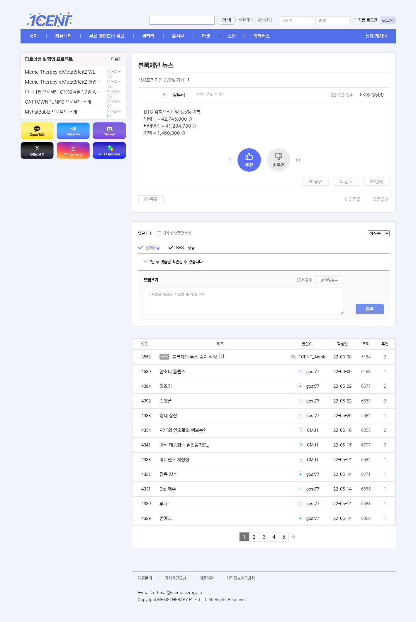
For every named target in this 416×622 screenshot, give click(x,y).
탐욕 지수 (168, 474)
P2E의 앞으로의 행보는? (182, 430)
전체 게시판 (376, 36)
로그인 (388, 20)
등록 (370, 309)
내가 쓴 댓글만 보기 (177, 233)
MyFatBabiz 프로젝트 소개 (51, 111)
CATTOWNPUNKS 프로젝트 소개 (58, 101)
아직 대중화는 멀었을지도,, (184, 445)
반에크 (165, 518)
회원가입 (246, 20)
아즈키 (165, 386)
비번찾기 (265, 20)
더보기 (116, 59)
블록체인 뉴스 (155, 65)
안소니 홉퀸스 (172, 371)
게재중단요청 (175, 578)
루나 (163, 503)
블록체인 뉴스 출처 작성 (194, 357)
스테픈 (165, 401)
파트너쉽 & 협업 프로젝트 (49, 59)
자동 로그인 (367, 20)
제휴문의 (145, 578)
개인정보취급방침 (241, 578)
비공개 (307, 280)
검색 (226, 20)
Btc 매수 (167, 489)
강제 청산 (168, 415)
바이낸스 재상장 (174, 459)
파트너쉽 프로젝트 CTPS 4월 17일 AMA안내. (69, 92)
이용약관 (206, 578)
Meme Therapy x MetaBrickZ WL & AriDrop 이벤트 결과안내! (87, 72)
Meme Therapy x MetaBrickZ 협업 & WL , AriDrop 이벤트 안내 (88, 82)
